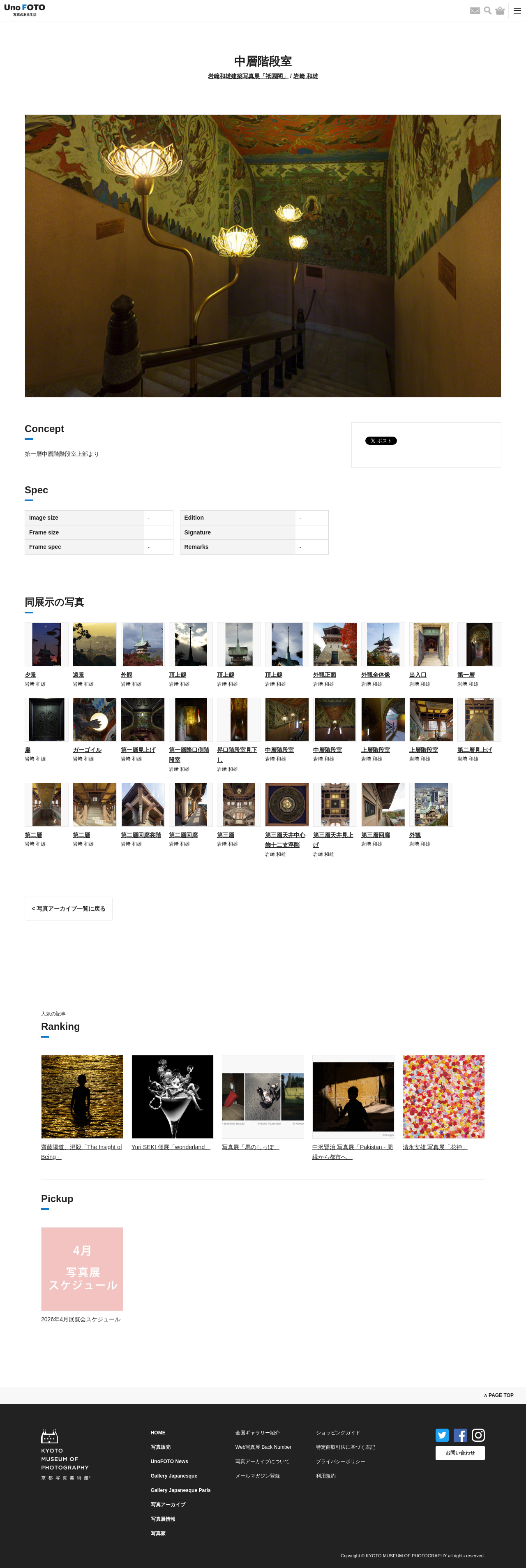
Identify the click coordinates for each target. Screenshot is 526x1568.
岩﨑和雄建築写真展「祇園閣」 (248, 76)
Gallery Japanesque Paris (181, 1490)
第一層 (466, 674)
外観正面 (324, 674)
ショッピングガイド (338, 1433)
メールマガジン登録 (257, 1476)
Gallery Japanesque (174, 1476)
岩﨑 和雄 (305, 76)
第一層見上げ (138, 750)
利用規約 (326, 1476)
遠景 (78, 674)
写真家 (158, 1533)
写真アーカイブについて (262, 1461)
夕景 (30, 674)
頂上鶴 (177, 674)
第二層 (33, 835)
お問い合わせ (460, 1453)
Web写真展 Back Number (263, 1447)
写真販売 (161, 1447)
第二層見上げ (474, 750)
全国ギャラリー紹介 (257, 1433)
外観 (126, 674)
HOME (158, 1433)
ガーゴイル (87, 750)
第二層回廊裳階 (141, 835)
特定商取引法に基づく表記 (345, 1447)
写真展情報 (163, 1519)
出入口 (418, 674)
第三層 (225, 835)
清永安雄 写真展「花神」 (435, 1147)
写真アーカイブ (168, 1505)
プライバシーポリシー (340, 1461)
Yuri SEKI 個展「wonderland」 (171, 1147)
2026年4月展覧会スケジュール (80, 1319)
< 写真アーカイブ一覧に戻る (69, 908)
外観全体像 (375, 674)
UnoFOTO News (169, 1461)
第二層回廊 (183, 835)
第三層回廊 (375, 835)
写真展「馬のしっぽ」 (250, 1147)
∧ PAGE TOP (499, 1395)
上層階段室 (375, 750)
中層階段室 (279, 750)
